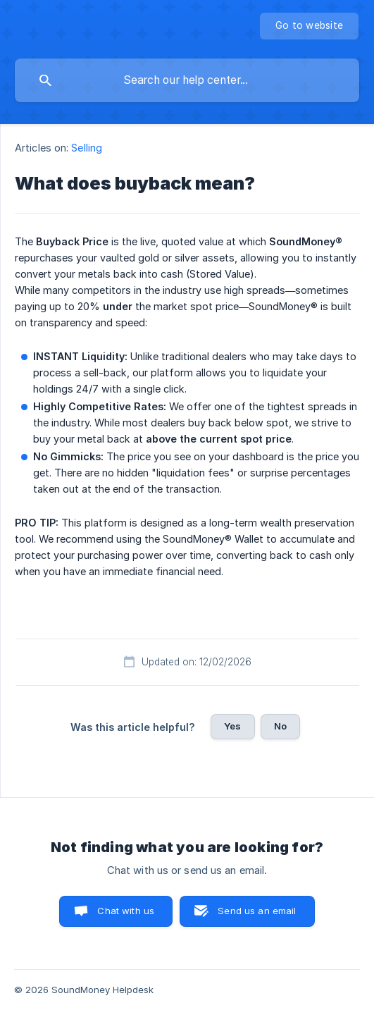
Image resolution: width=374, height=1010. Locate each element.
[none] (309, 26)
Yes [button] (232, 726)
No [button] (280, 726)
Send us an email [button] (257, 910)
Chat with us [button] (125, 910)
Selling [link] (86, 148)
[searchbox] (187, 80)
